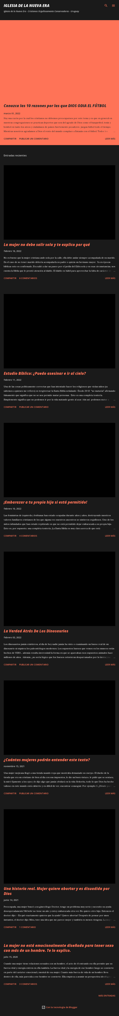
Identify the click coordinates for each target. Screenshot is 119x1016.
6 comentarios (28, 278)
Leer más (110, 138)
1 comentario (27, 927)
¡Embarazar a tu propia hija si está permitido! (45, 502)
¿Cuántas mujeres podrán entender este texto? (47, 759)
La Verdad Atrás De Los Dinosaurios (36, 630)
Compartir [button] (10, 138)
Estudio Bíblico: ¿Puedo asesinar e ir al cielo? (45, 373)
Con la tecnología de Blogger (59, 1007)
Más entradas (107, 995)
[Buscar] (106, 5)
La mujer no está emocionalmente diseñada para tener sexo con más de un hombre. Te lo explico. (59, 948)
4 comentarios (28, 535)
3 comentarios (28, 984)
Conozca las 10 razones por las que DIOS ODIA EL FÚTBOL (55, 105)
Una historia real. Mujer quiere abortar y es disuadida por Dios (56, 891)
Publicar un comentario (33, 138)
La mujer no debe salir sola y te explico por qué (47, 244)
